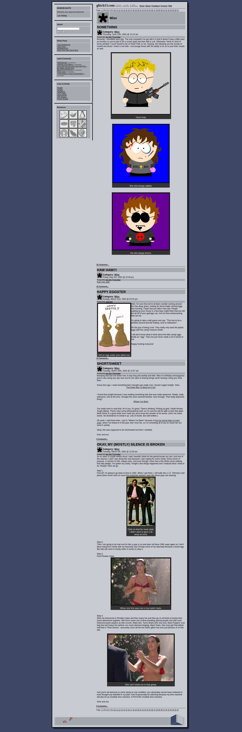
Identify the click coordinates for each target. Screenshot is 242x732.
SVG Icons (62, 46)
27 (154, 10)
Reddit (60, 88)
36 (175, 10)
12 (119, 10)
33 (168, 10)
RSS (170, 6)
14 (124, 10)
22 (143, 10)
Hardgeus (61, 91)
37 (178, 10)
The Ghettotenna (64, 45)
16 (129, 10)
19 (136, 10)
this (122, 39)
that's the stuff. (103, 282)
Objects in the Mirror (65, 64)
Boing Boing (62, 95)
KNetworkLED (63, 48)
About (148, 6)
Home (142, 6)
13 (122, 10)
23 (145, 10)
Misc (117, 31)
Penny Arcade (63, 99)
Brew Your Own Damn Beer (68, 50)
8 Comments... (102, 706)
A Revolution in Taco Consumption (70, 74)
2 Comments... (102, 439)
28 (157, 10)
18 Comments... (102, 265)
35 (173, 10)
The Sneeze (62, 97)
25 (150, 10)
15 (126, 10)
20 (138, 10)
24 (147, 10)
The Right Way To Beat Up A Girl (140, 387)
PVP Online (62, 93)
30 (162, 10)
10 (115, 10)
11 (117, 10)
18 (133, 10)
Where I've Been (140, 401)
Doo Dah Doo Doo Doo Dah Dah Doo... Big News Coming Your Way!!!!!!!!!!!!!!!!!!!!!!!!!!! (72, 68)
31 (164, 10)
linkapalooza (62, 62)
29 (159, 10)
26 (152, 10)
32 (166, 10)
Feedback (156, 6)
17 (131, 10)
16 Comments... (102, 286)
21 (140, 10)
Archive (164, 6)
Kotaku (60, 90)
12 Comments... (102, 358)
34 (171, 10)
